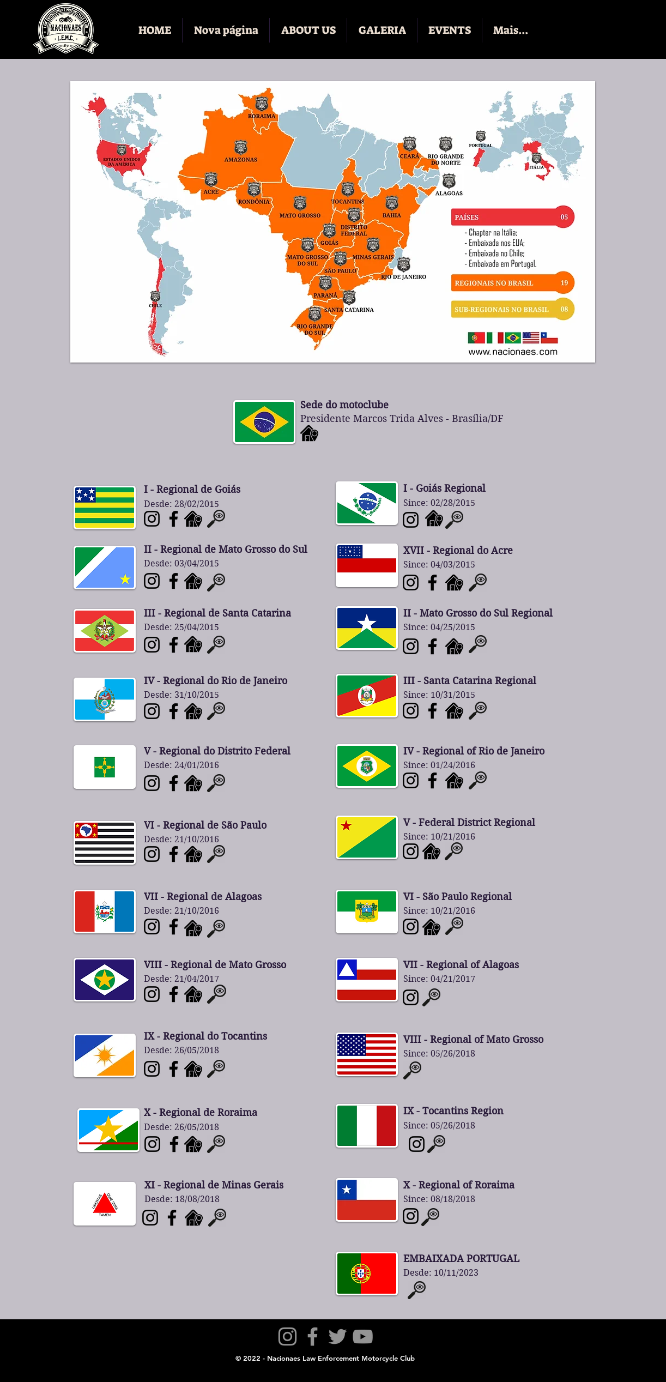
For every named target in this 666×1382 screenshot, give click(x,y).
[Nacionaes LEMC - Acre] (410, 851)
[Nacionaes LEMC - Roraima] (152, 1144)
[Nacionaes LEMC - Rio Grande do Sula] (410, 710)
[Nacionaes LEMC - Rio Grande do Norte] (410, 926)
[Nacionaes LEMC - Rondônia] (410, 646)
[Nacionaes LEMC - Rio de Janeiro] (151, 711)
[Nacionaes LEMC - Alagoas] (151, 926)
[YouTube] (362, 1336)
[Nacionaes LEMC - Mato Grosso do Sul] (151, 581)
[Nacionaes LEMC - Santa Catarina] (151, 644)
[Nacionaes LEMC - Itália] (416, 1144)
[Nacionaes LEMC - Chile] (410, 1216)
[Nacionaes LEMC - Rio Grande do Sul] (432, 710)
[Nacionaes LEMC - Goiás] (151, 518)
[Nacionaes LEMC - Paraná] (410, 519)
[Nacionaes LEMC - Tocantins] (151, 1068)
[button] (308, 30)
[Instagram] (287, 1336)
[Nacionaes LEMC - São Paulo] (151, 854)
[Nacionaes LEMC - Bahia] (410, 997)
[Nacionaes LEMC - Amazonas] (410, 582)
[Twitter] (337, 1336)
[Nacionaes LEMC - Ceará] (410, 780)
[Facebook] (312, 1336)
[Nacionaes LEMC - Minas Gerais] (150, 1217)
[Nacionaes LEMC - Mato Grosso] (151, 994)
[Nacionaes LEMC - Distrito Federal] (151, 783)
